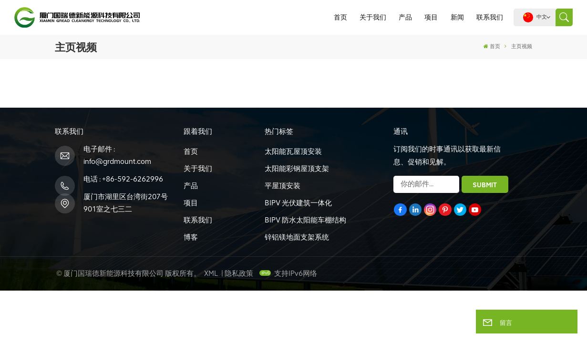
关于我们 (373, 17)
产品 (405, 17)
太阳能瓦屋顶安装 (293, 151)
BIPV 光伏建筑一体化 (298, 203)
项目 (431, 17)
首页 (340, 17)
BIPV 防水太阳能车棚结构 (305, 220)
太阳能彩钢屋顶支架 (297, 168)
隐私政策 (239, 273)
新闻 (457, 17)
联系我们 (489, 17)
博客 (191, 237)
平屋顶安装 (282, 186)
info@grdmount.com (117, 161)
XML (211, 273)
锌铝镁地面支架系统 (297, 237)
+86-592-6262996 (132, 179)
